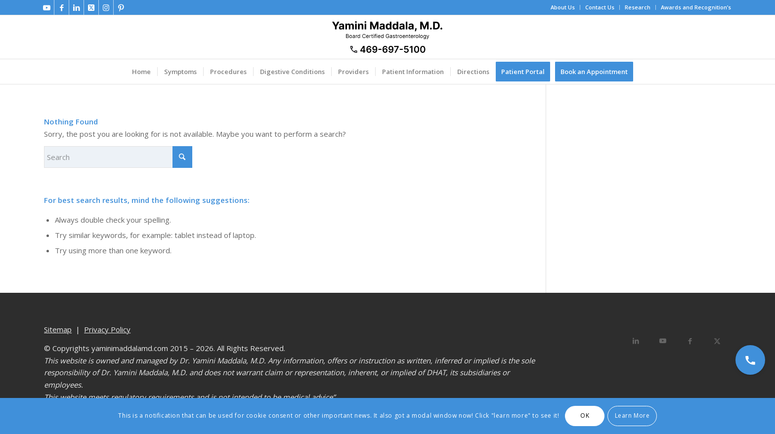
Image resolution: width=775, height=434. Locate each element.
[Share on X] (717, 341)
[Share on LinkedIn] (635, 341)
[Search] (118, 157)
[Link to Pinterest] (121, 7)
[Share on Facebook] (690, 341)
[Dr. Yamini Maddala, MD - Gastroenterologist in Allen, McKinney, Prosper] (387, 37)
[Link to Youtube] (47, 7)
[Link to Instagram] (106, 7)
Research (637, 7)
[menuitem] (563, 7)
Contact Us (599, 7)
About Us (563, 7)
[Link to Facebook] (61, 7)
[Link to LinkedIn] (76, 7)
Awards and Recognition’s (696, 7)
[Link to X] (91, 7)
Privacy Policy (107, 329)
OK (584, 415)
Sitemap (58, 329)
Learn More (632, 415)
